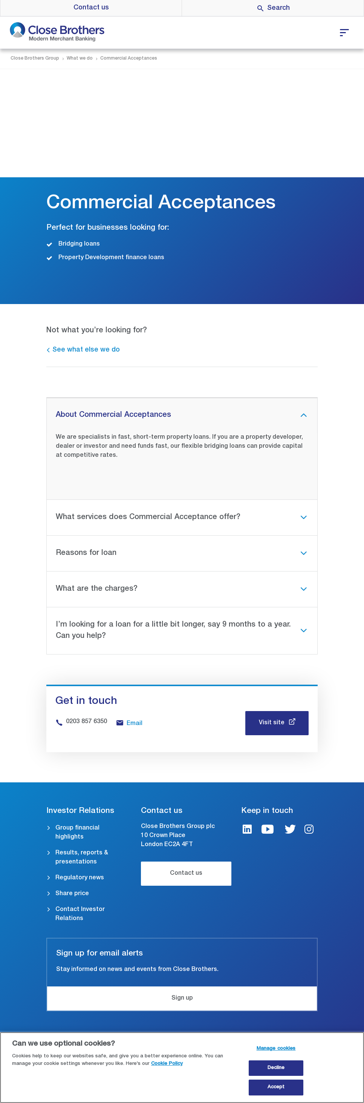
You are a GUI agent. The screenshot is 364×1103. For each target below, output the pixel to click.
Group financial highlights (77, 832)
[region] (182, 1067)
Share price (72, 894)
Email (134, 724)
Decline (276, 1068)
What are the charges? (97, 589)
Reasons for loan (86, 553)
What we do (80, 58)
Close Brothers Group (35, 58)
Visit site (272, 723)
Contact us (91, 8)
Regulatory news (79, 878)
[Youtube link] (268, 830)
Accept (276, 1087)
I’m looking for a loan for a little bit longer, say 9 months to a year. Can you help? (173, 630)
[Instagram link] (309, 830)
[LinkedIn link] (247, 830)
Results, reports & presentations (81, 857)
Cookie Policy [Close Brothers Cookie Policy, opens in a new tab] (167, 1064)
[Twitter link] (290, 830)
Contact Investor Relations (80, 914)
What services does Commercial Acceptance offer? (148, 517)
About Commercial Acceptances (113, 415)
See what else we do (86, 350)
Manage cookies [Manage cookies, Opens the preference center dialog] (276, 1048)
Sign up (182, 998)
